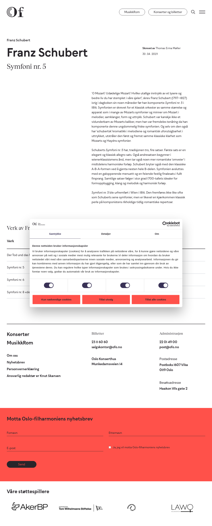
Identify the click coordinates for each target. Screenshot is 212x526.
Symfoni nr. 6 (15, 279)
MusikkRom (132, 12)
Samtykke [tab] (55, 233)
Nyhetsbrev (16, 362)
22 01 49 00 (168, 342)
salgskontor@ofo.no (107, 347)
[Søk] (193, 12)
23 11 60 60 (100, 342)
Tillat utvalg (106, 299)
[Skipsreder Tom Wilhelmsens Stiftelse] (80, 507)
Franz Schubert (18, 40)
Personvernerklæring (23, 369)
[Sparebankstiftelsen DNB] (131, 507)
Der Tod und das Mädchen (24, 255)
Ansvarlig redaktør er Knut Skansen (34, 376)
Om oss (12, 355)
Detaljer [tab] (106, 233)
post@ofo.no (169, 347)
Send (21, 464)
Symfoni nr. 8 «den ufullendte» (27, 292)
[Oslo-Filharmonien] (15, 12)
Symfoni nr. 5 (15, 267)
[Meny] (202, 12)
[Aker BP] (30, 507)
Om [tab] (157, 233)
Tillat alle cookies (155, 299)
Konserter (18, 334)
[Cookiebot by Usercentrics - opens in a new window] (165, 224)
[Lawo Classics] (182, 507)
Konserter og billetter (168, 12)
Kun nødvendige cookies (56, 299)
